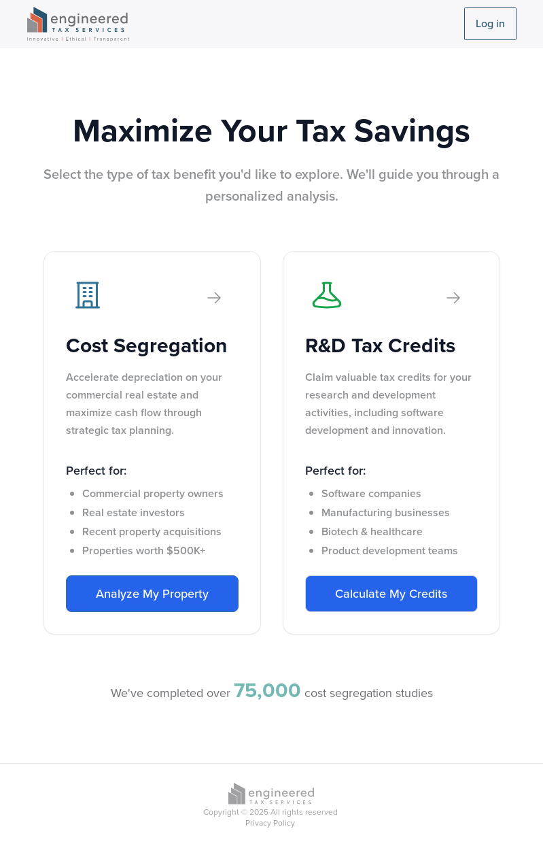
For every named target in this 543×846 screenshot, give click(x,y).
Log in (490, 23)
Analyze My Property (152, 594)
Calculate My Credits (391, 594)
